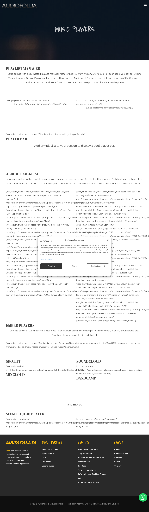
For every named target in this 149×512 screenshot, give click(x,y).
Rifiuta (74, 266)
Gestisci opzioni (98, 266)
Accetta (51, 266)
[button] (107, 240)
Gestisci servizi (46, 259)
